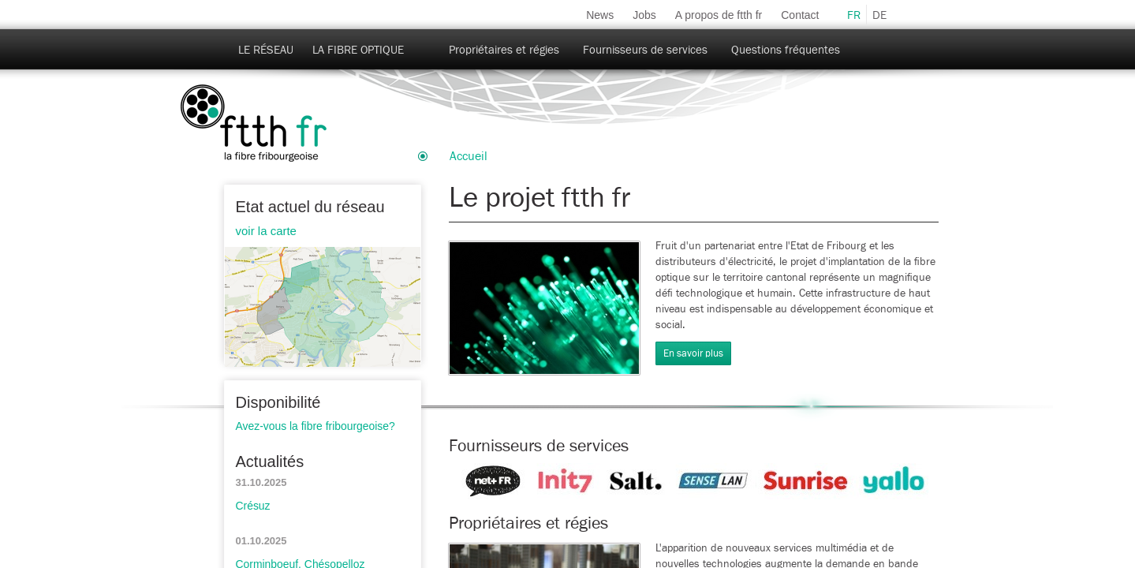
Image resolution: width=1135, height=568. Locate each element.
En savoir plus (693, 354)
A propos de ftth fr (719, 15)
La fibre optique (358, 50)
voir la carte (266, 230)
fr (854, 15)
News (600, 15)
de (879, 15)
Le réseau (265, 50)
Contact (800, 15)
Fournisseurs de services (645, 50)
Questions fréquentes (785, 50)
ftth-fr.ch (254, 123)
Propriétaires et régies (504, 50)
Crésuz (253, 505)
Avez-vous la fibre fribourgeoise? (315, 426)
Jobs (644, 15)
